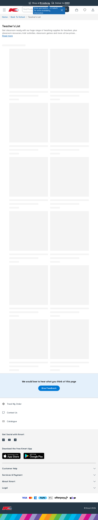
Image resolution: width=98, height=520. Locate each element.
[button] (4, 10)
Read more (7, 36)
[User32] (93, 10)
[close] (62, 10)
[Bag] (76, 10)
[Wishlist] (85, 10)
